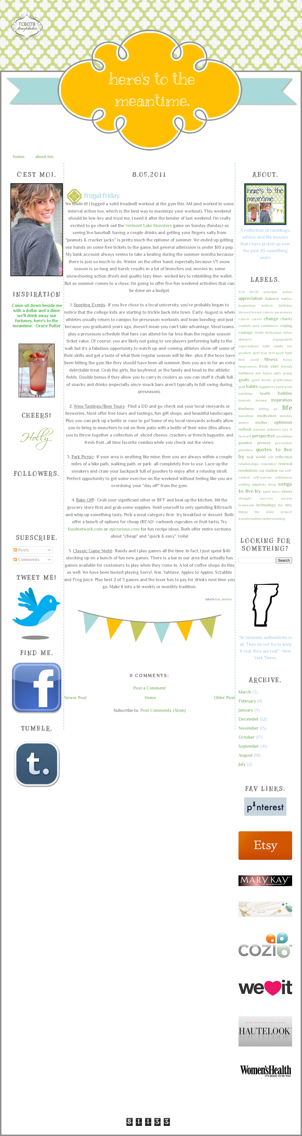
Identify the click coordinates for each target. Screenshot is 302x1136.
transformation (250, 518)
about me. (44, 156)
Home (150, 697)
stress (286, 491)
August (245, 755)
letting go (268, 409)
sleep (272, 484)
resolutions (248, 470)
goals (243, 379)
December (248, 719)
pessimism (284, 436)
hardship (245, 393)
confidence (270, 326)
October (246, 737)
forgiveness (247, 366)
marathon (245, 416)
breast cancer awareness (271, 312)
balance (272, 298)
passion (259, 429)
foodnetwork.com (85, 529)
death (259, 332)
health (265, 393)
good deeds (261, 380)
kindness (246, 408)
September (248, 746)
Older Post (224, 697)
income (261, 400)
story (276, 491)
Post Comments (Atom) (163, 710)
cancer (244, 319)
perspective (263, 436)
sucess (286, 498)
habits (252, 386)
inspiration (281, 400)
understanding (273, 518)
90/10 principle (263, 292)
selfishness (283, 477)
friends (286, 366)
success (266, 498)
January (245, 710)
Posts (21, 550)
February (247, 701)
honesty (244, 400)
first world (248, 359)
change (271, 318)
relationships (248, 464)
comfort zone (249, 326)
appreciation (250, 298)
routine (272, 470)
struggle (244, 498)
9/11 (241, 292)
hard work (284, 387)
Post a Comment (149, 688)
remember (269, 464)
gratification (282, 380)
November (248, 728)
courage (245, 332)
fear (264, 353)
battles (286, 298)
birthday (285, 305)
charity (286, 319)
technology (266, 505)
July (242, 764)
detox (287, 332)
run (281, 470)
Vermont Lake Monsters (148, 225)
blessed (244, 312)
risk (261, 470)
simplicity (259, 484)
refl (270, 457)
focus (287, 359)
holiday (285, 393)
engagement (282, 339)
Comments (27, 559)
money (227, 599)
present (263, 443)
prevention (283, 443)
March (244, 692)
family (278, 346)
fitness (271, 359)
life (287, 408)
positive (245, 443)
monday (286, 416)
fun (217, 599)
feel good (276, 353)
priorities (245, 450)
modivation (266, 415)
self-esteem (262, 477)
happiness (267, 387)
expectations (248, 346)
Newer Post (75, 697)
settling (244, 484)
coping (286, 325)
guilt (241, 387)
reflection (283, 457)
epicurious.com (124, 529)
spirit (267, 491)
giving (287, 373)
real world (256, 457)
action (287, 292)
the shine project (273, 512)
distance (245, 339)
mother (261, 422)
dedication (273, 332)
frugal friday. (102, 195)
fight (288, 353)
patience (274, 429)
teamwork (246, 505)
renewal (285, 463)
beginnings (247, 305)
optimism (283, 422)
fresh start (269, 366)
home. (19, 156)
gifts (277, 373)
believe (267, 305)
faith (266, 346)
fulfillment (246, 373)
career (256, 319)
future (267, 373)
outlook (244, 429)
